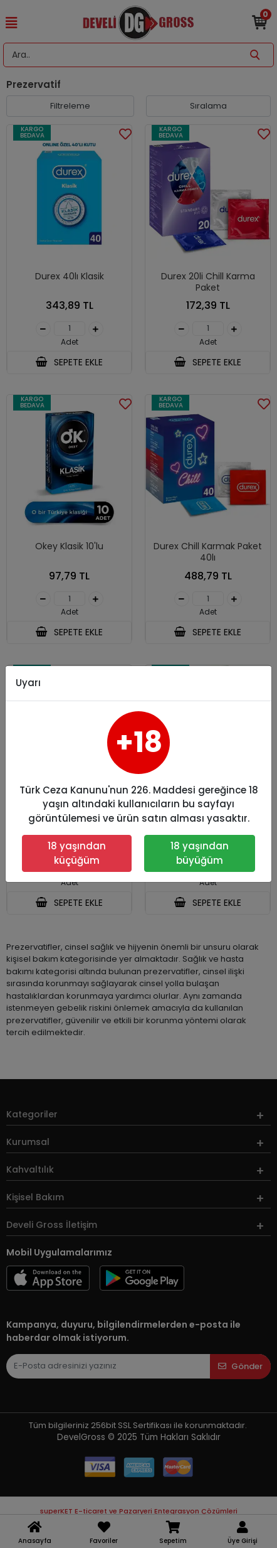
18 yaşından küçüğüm (77, 853)
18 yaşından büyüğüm (199, 853)
